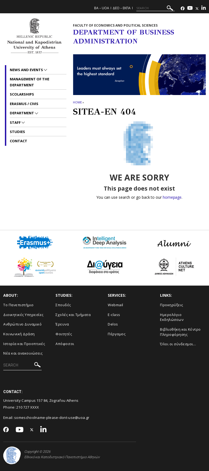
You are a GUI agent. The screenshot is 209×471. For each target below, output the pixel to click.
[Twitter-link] (197, 8)
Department (22, 112)
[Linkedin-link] (203, 8)
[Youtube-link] (190, 8)
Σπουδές (63, 304)
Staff (15, 122)
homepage (172, 197)
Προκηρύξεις (171, 304)
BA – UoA (101, 8)
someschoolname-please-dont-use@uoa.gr (51, 417)
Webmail (115, 304)
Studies (17, 131)
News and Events (27, 69)
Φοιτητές (64, 333)
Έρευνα (62, 324)
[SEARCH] (155, 8)
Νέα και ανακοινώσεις (22, 353)
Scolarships (22, 94)
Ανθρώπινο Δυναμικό (22, 324)
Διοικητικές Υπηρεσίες (23, 314)
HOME (77, 102)
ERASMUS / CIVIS (24, 103)
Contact (18, 140)
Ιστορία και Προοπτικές (24, 343)
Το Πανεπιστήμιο (18, 304)
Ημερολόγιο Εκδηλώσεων (171, 317)
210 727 (23, 407)
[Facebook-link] (183, 8)
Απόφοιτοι (65, 343)
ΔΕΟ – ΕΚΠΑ (122, 8)
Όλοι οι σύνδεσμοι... (178, 344)
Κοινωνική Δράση (19, 333)
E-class (114, 314)
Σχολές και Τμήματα (73, 314)
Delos (113, 324)
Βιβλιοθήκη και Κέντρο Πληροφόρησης (180, 332)
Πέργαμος (116, 333)
